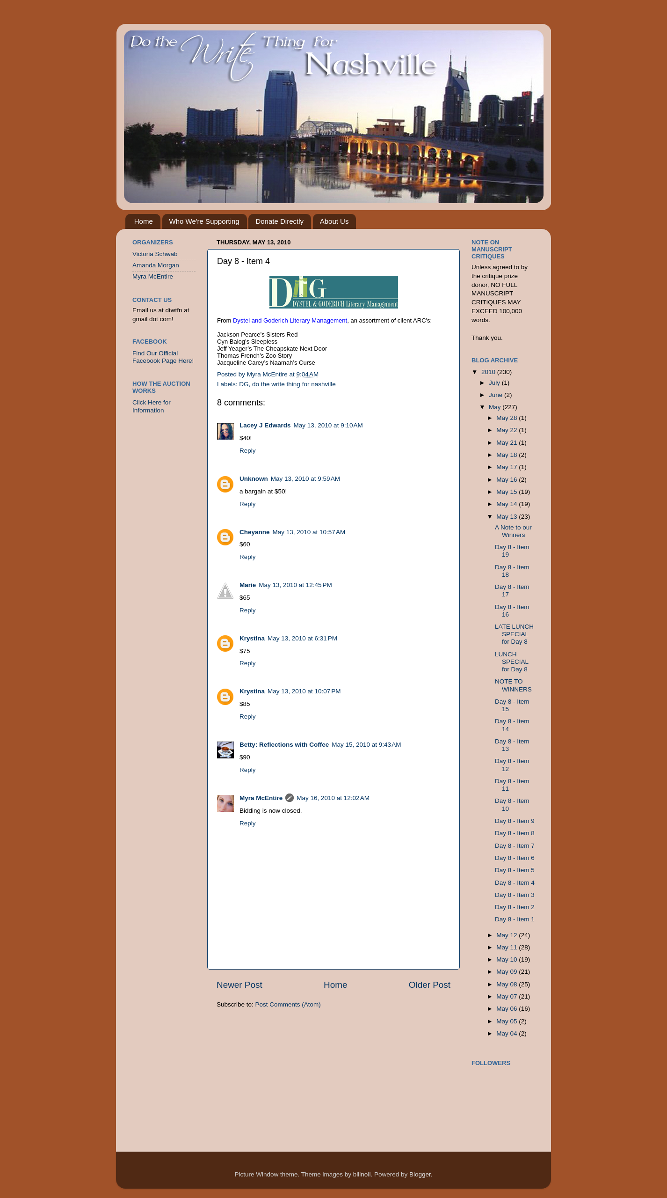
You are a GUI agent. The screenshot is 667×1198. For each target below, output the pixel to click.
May (495, 407)
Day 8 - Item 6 (515, 857)
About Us (334, 221)
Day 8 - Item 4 (515, 882)
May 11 (507, 947)
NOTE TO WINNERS (513, 685)
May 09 (507, 971)
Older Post (429, 985)
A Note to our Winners (513, 531)
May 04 (507, 1033)
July (495, 382)
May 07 (507, 996)
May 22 (507, 430)
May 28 (507, 417)
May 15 (507, 491)
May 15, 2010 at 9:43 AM (366, 744)
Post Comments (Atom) (288, 1004)
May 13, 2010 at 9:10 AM (328, 425)
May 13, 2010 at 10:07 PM (304, 691)
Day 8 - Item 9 (515, 820)
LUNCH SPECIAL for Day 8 (512, 662)
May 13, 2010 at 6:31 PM (302, 638)
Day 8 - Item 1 (515, 919)
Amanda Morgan (155, 265)
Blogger (420, 1174)
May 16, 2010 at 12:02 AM (333, 797)
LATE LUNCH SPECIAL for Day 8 (514, 634)
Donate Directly (279, 221)
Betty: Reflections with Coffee (284, 744)
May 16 (507, 479)
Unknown (253, 478)
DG (243, 384)
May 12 (507, 935)
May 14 (507, 503)
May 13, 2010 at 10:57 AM (309, 532)
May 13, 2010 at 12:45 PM (295, 584)
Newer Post (239, 985)
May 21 (507, 442)
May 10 (507, 959)
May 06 (507, 1008)
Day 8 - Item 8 (515, 833)
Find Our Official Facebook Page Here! (163, 357)
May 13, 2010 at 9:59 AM (305, 478)
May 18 (507, 454)
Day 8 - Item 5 (515, 870)
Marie (247, 584)
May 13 (507, 516)
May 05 (507, 1021)
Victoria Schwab (155, 253)
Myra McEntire (261, 797)
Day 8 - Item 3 (515, 894)
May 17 (507, 466)
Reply (247, 450)
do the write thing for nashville (294, 384)
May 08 (507, 984)
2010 (489, 371)
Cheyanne (254, 532)
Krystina (252, 638)
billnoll (362, 1174)
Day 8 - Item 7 (515, 845)
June (496, 394)
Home (143, 221)
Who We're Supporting (204, 221)
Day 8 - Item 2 (515, 907)
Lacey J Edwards (265, 425)
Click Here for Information (151, 406)
